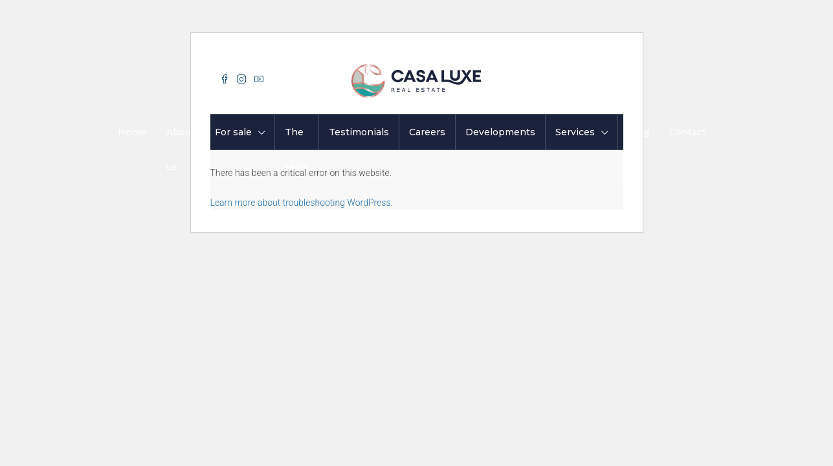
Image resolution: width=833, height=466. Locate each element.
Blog (638, 132)
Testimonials (359, 132)
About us (180, 149)
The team (297, 149)
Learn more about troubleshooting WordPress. (301, 202)
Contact (687, 132)
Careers (427, 132)
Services (575, 132)
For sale (233, 132)
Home (132, 132)
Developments (500, 132)
